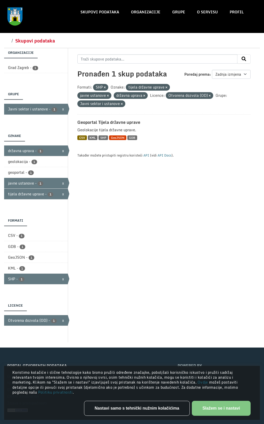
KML (92, 137)
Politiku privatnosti (55, 392)
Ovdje (203, 382)
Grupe (178, 12)
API (146, 155)
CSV (82, 137)
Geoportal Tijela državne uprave (108, 122)
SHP (103, 137)
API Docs (164, 155)
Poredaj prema (197, 74)
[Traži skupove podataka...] (157, 59)
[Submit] (244, 59)
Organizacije (145, 12)
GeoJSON (118, 137)
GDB (132, 137)
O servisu (207, 12)
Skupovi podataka (99, 12)
